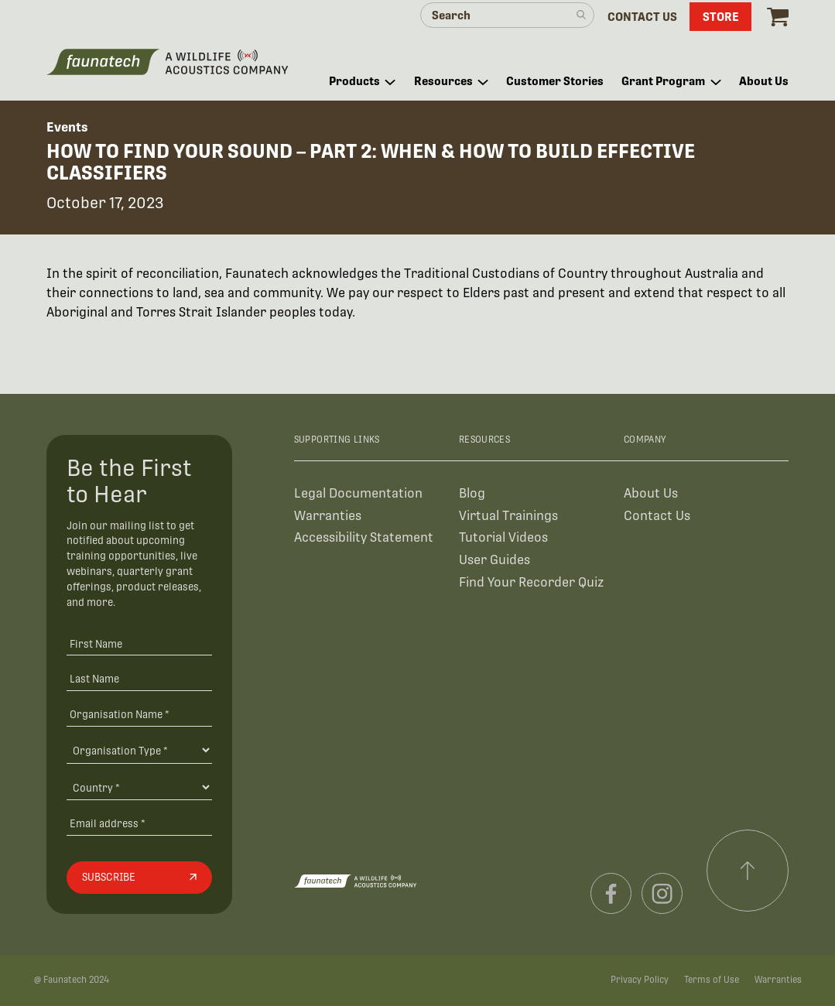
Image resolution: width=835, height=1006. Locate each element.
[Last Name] (139, 679)
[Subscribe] (139, 877)
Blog (472, 493)
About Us (651, 493)
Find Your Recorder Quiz (531, 582)
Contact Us (657, 515)
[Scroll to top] (748, 871)
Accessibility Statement (363, 537)
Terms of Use (711, 979)
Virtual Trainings (508, 515)
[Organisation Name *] (139, 714)
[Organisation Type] (139, 750)
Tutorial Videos (503, 537)
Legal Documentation (358, 493)
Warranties (327, 515)
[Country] (139, 787)
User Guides (494, 560)
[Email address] (139, 824)
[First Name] (139, 643)
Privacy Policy (640, 979)
